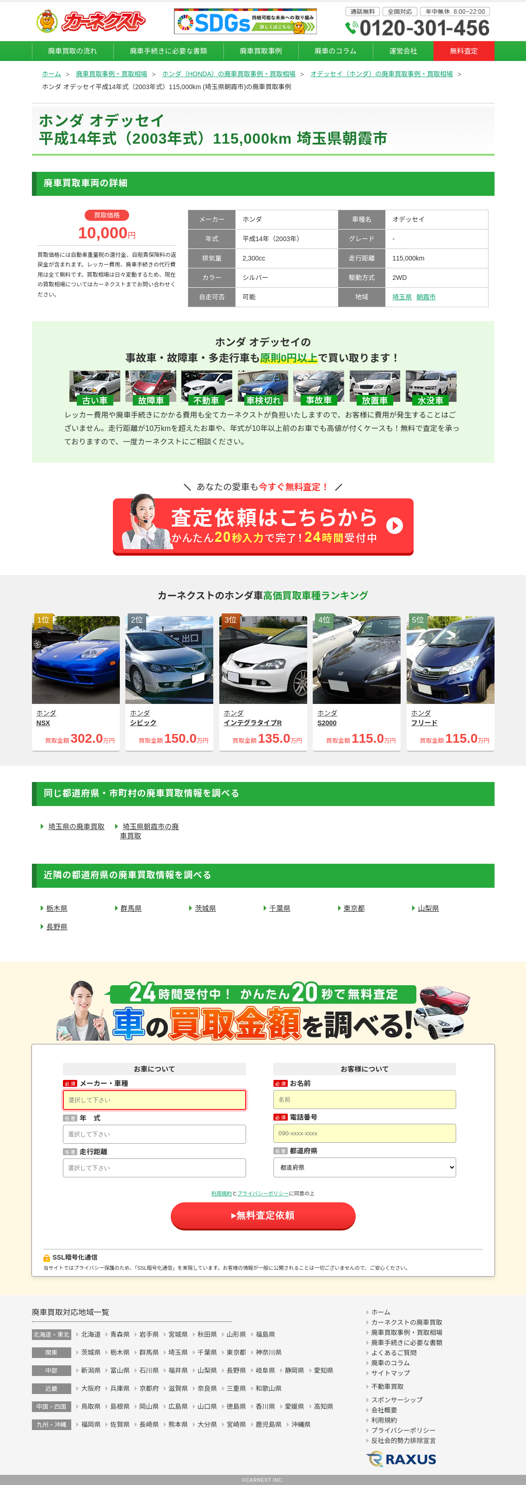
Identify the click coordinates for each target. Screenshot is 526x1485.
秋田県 (207, 1334)
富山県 (120, 1370)
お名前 (300, 1083)
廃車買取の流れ (72, 51)
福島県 (265, 1334)
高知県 (324, 1406)
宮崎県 (236, 1424)
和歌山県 (269, 1388)
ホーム (52, 74)
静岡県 (294, 1370)
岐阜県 (265, 1370)
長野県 (57, 927)
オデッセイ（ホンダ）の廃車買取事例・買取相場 (381, 74)
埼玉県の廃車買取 (76, 826)
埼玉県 (402, 297)
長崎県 (149, 1424)
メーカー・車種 (104, 1083)
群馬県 (131, 908)
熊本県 (178, 1424)
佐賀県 (120, 1424)
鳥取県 (90, 1406)
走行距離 (93, 1152)
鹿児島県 (269, 1424)
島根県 (120, 1406)
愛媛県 (294, 1406)
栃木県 (57, 908)
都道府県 (304, 1151)
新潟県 (90, 1370)
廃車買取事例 (261, 51)
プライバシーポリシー (263, 1193)
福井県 (178, 1370)
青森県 (120, 1334)
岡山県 (149, 1406)
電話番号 (304, 1117)
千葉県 (280, 908)
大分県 (207, 1424)
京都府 (149, 1388)
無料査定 (464, 51)
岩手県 (149, 1334)
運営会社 (403, 51)
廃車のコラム (336, 51)
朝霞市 (426, 297)
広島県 (178, 1406)
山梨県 (428, 908)
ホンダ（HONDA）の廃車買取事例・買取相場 (229, 74)
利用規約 (221, 1193)
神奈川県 (269, 1352)
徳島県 (236, 1406)
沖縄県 (301, 1424)
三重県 (236, 1388)
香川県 (265, 1406)
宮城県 (178, 1334)
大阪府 (90, 1388)
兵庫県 (120, 1388)
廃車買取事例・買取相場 (111, 74)
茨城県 (205, 908)
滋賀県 (178, 1388)
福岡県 (90, 1424)
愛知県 (324, 1370)
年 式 (90, 1118)
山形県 (236, 1334)
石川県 (149, 1370)
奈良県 (207, 1388)
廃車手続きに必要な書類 (168, 51)
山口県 (207, 1406)
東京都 (354, 908)
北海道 (90, 1334)
